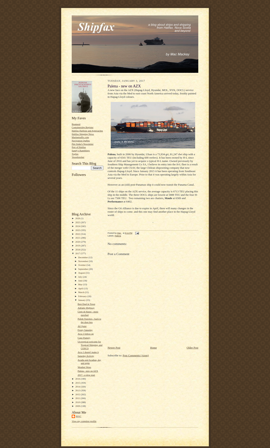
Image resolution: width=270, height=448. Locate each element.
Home (153, 347)
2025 (78, 222)
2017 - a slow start (86, 375)
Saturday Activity (86, 356)
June (80, 280)
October (82, 265)
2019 (78, 245)
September (83, 269)
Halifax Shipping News (83, 134)
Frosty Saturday (85, 330)
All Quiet (82, 326)
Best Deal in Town (86, 304)
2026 (78, 218)
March (81, 292)
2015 (78, 382)
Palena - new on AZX (88, 371)
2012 (78, 394)
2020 (78, 241)
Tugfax (75, 154)
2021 (78, 237)
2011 (78, 398)
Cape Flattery (84, 338)
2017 (78, 253)
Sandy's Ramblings (81, 150)
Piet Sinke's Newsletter (82, 144)
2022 (78, 234)
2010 (78, 402)
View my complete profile (84, 421)
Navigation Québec (81, 140)
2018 (78, 249)
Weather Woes (84, 367)
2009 (78, 406)
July (80, 277)
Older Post (192, 347)
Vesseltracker (78, 157)
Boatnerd (76, 124)
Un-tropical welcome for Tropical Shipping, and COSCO (90, 344)
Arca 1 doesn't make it (88, 352)
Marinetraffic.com (80, 137)
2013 (78, 390)
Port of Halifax (79, 147)
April (81, 288)
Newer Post (114, 347)
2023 (78, 230)
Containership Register (82, 127)
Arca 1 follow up (86, 334)
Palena (118, 236)
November (83, 261)
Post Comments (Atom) (136, 355)
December (83, 257)
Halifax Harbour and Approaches (87, 130)
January (82, 300)
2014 (78, 386)
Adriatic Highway (86, 308)
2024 (78, 226)
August (82, 273)
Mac (78, 416)
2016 (78, 378)
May (80, 284)
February (82, 296)
